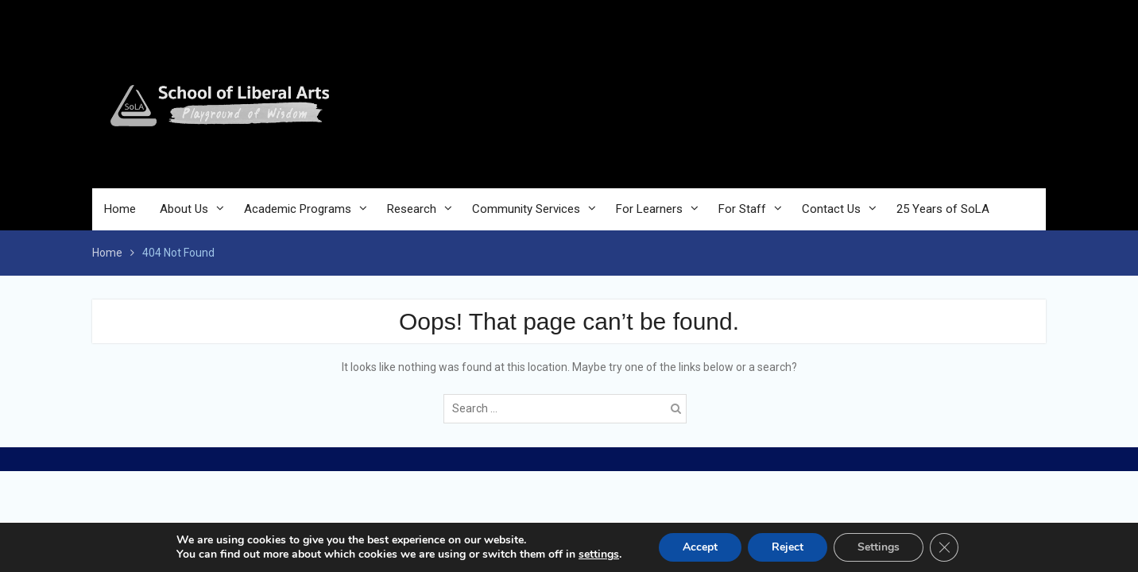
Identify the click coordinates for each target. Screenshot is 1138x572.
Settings (878, 547)
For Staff (742, 209)
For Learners (649, 209)
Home (120, 209)
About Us (184, 209)
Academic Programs (297, 209)
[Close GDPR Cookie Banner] (944, 547)
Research (411, 209)
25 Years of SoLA (942, 209)
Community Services (526, 209)
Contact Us (831, 209)
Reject (787, 547)
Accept (700, 547)
